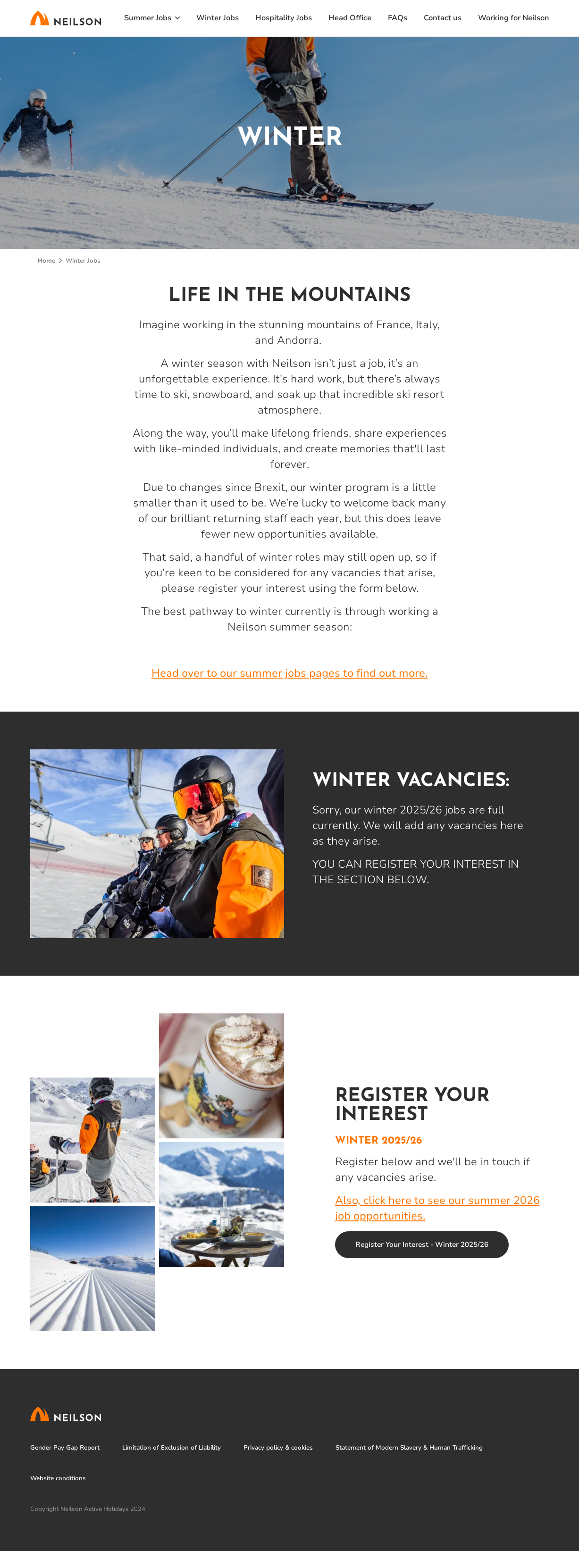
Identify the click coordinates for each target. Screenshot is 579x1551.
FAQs (397, 18)
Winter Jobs (217, 18)
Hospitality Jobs (283, 18)
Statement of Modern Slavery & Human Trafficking (409, 1448)
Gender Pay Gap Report (65, 1448)
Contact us (443, 18)
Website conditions (58, 1479)
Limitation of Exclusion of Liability (171, 1448)
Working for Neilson (513, 18)
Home (46, 261)
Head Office (349, 18)
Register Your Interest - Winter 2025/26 (421, 1244)
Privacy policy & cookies (278, 1448)
